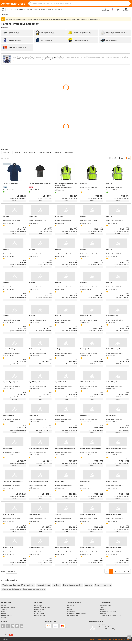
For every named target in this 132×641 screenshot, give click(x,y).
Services (29, 9)
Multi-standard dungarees (10, 349)
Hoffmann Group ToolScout (42, 607)
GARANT (3, 613)
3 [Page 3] (119, 571)
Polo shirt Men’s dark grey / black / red (40, 183)
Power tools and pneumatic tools (76, 613)
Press (3, 611)
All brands (4, 617)
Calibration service (39, 615)
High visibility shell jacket (113, 349)
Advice (102, 607)
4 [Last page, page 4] (124, 571)
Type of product (30, 152)
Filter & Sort (4, 149)
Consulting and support (46, 9)
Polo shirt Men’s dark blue (10, 183)
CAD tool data (38, 611)
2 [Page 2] (115, 571)
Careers (3, 606)
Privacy (123, 639)
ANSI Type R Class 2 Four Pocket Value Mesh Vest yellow (66, 184)
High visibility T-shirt (86, 315)
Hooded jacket (59, 349)
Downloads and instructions (108, 611)
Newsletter (103, 613)
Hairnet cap (58, 514)
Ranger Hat (6, 216)
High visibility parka (112, 382)
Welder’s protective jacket (87, 514)
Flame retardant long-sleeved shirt (39, 448)
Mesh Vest (83, 183)
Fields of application (19, 9)
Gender (58, 152)
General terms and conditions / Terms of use (107, 639)
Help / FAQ (103, 609)
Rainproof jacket (59, 415)
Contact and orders (105, 606)
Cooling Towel (33, 216)
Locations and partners (8, 607)
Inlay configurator (39, 613)
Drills (68, 607)
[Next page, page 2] (128, 571)
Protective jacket (8, 547)
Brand (18, 152)
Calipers (69, 609)
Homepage (5, 14)
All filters (69, 152)
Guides (35, 9)
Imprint (92, 639)
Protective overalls (111, 481)
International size (45, 152)
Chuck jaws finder (39, 609)
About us (4, 609)
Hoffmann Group (59, 9)
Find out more (16, 61)
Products (9, 9)
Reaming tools (71, 606)
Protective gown (33, 415)
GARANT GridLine (6, 615)
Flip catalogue (38, 606)
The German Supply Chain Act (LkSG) (110, 615)
